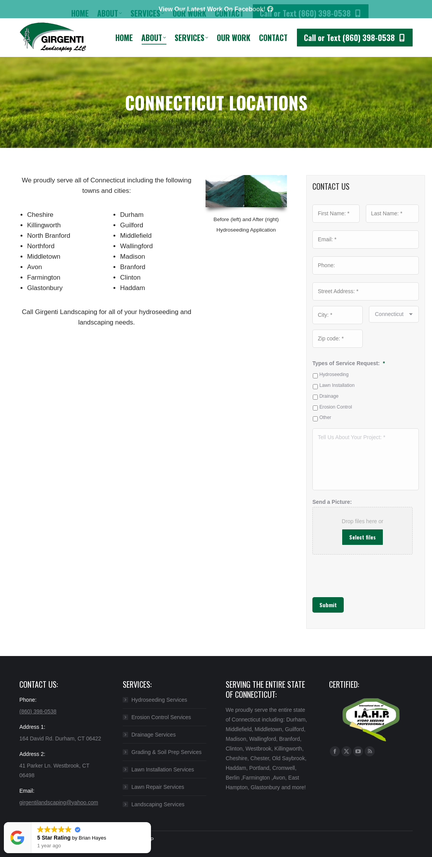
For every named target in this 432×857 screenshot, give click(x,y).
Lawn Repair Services (158, 787)
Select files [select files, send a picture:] (362, 537)
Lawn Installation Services (163, 769)
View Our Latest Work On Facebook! (216, 9)
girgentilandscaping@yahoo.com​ (58, 802)
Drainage (329, 396)
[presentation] (350, 572)
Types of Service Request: (348, 363)
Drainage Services (154, 735)
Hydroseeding (334, 374)
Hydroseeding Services (159, 700)
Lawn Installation (337, 385)
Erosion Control (335, 407)
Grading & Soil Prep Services (167, 752)
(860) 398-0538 (38, 711)
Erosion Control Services (161, 717)
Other (325, 417)
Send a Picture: (332, 502)
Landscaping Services (158, 804)
